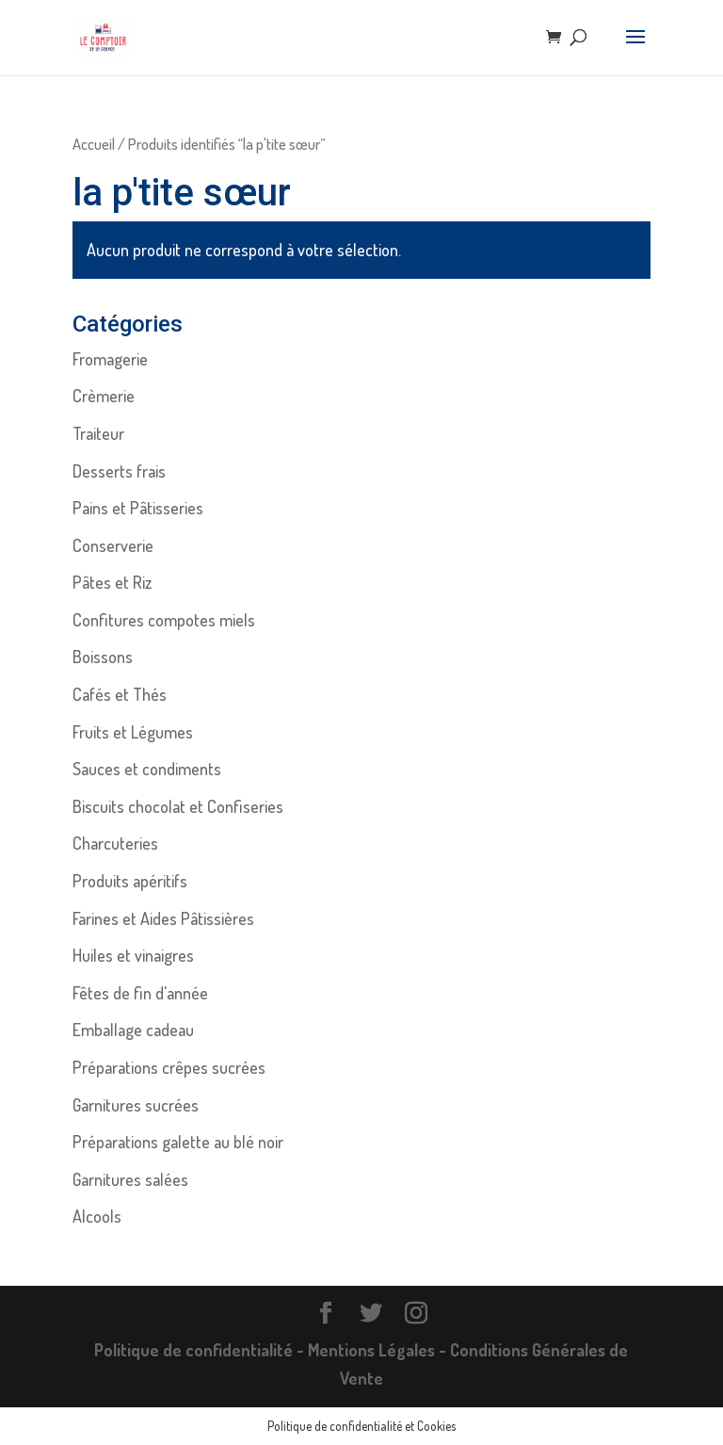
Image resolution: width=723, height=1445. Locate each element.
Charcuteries (115, 843)
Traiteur (98, 433)
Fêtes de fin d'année (140, 992)
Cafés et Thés (119, 694)
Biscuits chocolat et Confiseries (177, 806)
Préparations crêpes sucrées (168, 1067)
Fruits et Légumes (132, 732)
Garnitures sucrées (135, 1105)
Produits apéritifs (129, 880)
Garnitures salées (130, 1179)
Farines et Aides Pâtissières (163, 918)
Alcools (96, 1216)
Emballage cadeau (133, 1029)
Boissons (102, 656)
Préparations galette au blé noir (177, 1141)
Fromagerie (110, 359)
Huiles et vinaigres (133, 955)
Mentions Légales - (379, 1349)
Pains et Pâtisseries (137, 507)
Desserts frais (119, 471)
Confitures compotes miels (163, 619)
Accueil (93, 144)
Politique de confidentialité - (201, 1349)
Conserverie (112, 545)
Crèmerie (103, 395)
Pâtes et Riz (112, 582)
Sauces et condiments (146, 768)
